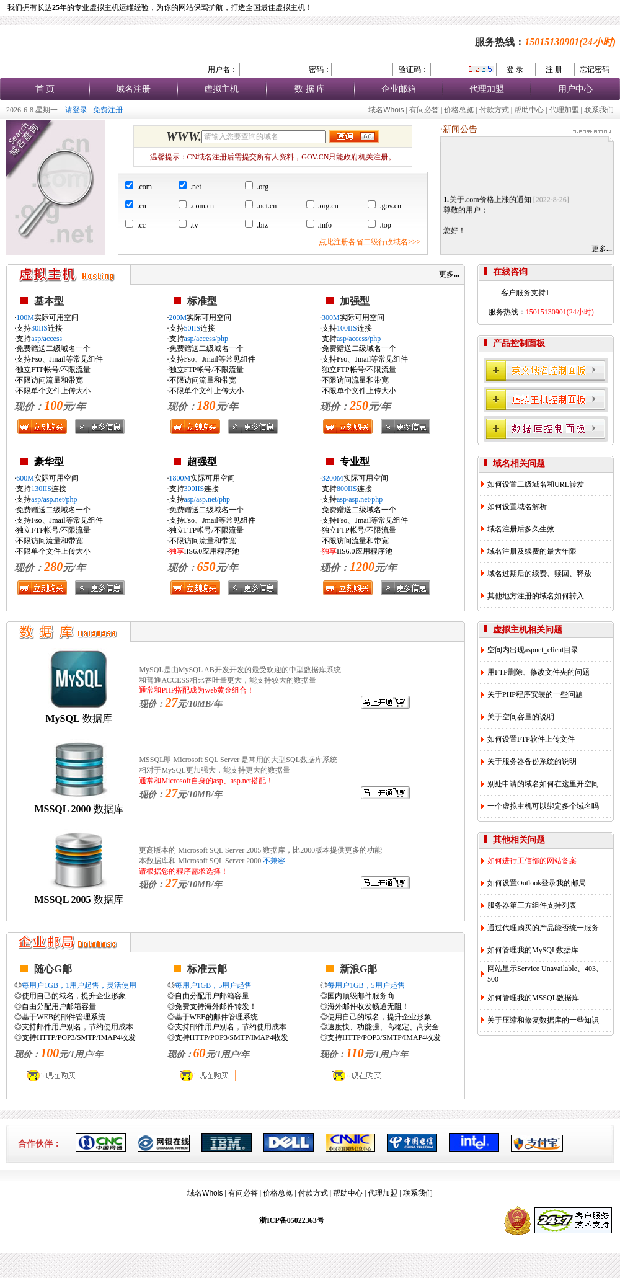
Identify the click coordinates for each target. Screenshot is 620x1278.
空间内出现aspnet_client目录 (532, 650)
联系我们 (599, 109)
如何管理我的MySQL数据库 (532, 950)
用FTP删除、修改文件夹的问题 (538, 672)
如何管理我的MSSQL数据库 (533, 997)
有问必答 (424, 109)
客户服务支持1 (525, 292)
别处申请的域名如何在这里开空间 (543, 783)
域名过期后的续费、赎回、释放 (539, 573)
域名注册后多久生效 (520, 529)
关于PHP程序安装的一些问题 (535, 694)
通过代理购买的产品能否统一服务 (543, 927)
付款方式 (494, 109)
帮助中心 (529, 109)
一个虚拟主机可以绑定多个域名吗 (543, 806)
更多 (601, 248)
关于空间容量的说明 (520, 716)
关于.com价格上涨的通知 (490, 203)
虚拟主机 (221, 89)
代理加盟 (486, 89)
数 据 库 (309, 89)
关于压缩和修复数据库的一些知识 (543, 1020)
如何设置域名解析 (517, 506)
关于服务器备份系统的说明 (532, 761)
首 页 (45, 89)
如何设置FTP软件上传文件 (531, 739)
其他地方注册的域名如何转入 (535, 596)
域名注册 (133, 89)
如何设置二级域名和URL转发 (535, 484)
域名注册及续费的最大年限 (532, 551)
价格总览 (459, 109)
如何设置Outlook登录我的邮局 (536, 883)
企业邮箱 (398, 89)
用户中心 (575, 89)
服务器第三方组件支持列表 (532, 905)
